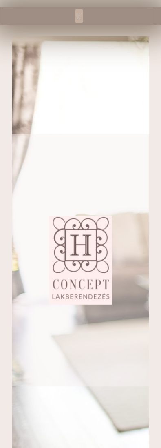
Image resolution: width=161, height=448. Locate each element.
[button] (79, 16)
